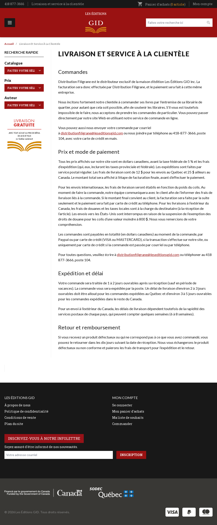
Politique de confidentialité (26, 411)
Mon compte (203, 4)
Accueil (9, 43)
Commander (122, 424)
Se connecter (122, 405)
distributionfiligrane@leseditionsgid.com (92, 133)
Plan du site (13, 424)
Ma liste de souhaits (127, 417)
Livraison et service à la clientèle (58, 4)
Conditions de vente (20, 417)
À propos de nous (17, 405)
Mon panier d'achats (128, 411)
